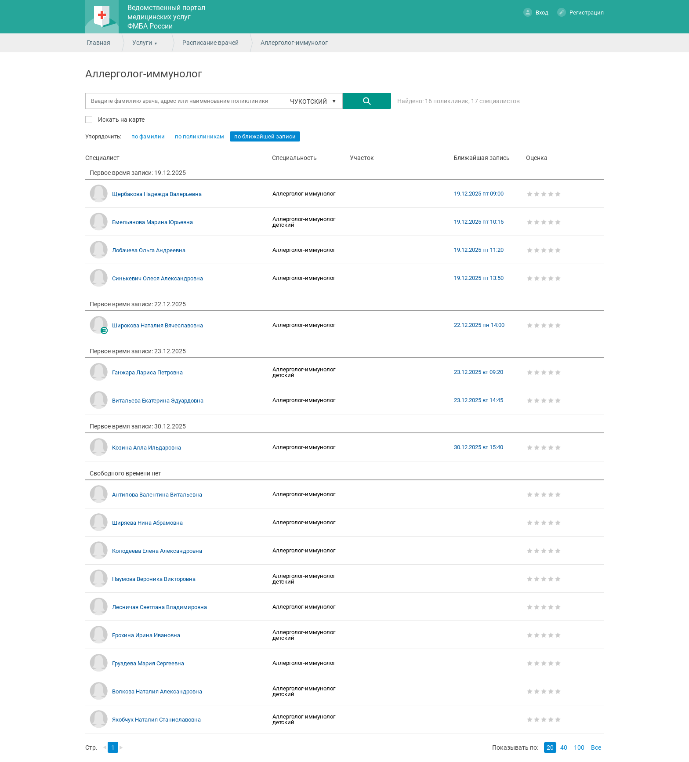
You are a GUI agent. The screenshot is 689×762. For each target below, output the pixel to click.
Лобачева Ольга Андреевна (148, 250)
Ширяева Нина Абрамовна (147, 522)
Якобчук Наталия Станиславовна (156, 719)
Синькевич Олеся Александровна (157, 278)
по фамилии (148, 136)
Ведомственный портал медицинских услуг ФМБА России (166, 17)
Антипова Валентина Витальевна (157, 494)
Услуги (142, 42)
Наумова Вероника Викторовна (154, 579)
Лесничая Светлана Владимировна (159, 607)
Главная (98, 42)
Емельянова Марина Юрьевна (152, 222)
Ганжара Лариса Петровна (147, 372)
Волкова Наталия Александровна (157, 691)
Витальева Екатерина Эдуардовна (157, 400)
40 (563, 747)
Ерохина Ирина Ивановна (146, 635)
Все (596, 747)
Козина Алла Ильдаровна (146, 447)
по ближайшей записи (265, 136)
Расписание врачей (210, 42)
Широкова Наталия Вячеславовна (157, 325)
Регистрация (580, 12)
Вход (535, 12)
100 (579, 747)
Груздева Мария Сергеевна (148, 663)
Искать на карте (121, 119)
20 (550, 747)
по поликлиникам (199, 136)
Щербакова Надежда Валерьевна (157, 194)
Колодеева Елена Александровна (157, 551)
